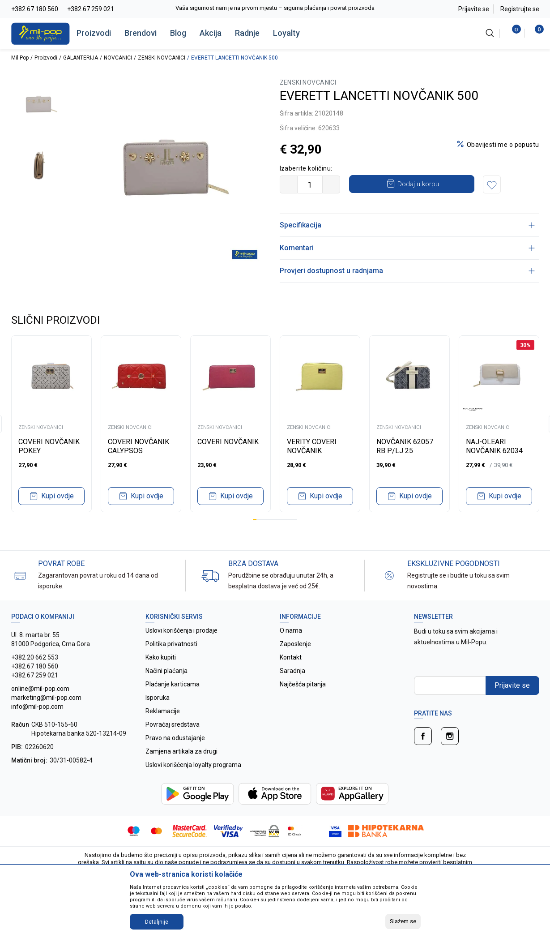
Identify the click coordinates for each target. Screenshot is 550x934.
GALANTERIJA (80, 58)
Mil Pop (20, 58)
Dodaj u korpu (418, 184)
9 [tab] (284, 519)
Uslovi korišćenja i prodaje (181, 630)
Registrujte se (519, 9)
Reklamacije (162, 711)
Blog (178, 33)
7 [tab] (277, 519)
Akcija (211, 33)
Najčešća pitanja (303, 684)
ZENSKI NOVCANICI (161, 58)
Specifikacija (407, 225)
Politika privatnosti (171, 643)
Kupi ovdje (57, 496)
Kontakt (291, 657)
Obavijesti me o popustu (503, 144)
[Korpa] (534, 33)
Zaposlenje (295, 643)
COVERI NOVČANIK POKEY (49, 446)
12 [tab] (295, 519)
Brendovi (140, 33)
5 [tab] (269, 519)
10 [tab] (288, 519)
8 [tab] (280, 519)
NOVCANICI (118, 58)
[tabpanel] (51, 423)
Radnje (247, 33)
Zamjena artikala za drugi (181, 751)
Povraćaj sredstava (172, 724)
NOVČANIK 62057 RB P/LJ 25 (404, 446)
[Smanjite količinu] (289, 184)
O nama (291, 630)
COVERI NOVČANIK (228, 441)
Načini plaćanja (166, 670)
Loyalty (286, 33)
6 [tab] (273, 519)
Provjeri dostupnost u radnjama (407, 270)
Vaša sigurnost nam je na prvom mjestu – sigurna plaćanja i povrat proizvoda (322, 7)
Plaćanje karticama (172, 684)
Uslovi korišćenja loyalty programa (193, 764)
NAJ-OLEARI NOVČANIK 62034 (494, 446)
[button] (492, 184)
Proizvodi (94, 33)
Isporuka (157, 697)
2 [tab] (258, 519)
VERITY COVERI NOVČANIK (312, 446)
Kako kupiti (160, 657)
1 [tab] (254, 519)
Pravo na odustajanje (175, 737)
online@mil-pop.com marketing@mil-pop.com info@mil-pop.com (46, 697)
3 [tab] (262, 519)
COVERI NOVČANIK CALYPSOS (138, 446)
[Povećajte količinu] (331, 184)
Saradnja (292, 670)
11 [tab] (292, 519)
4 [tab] (266, 519)
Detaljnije (156, 922)
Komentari (407, 248)
